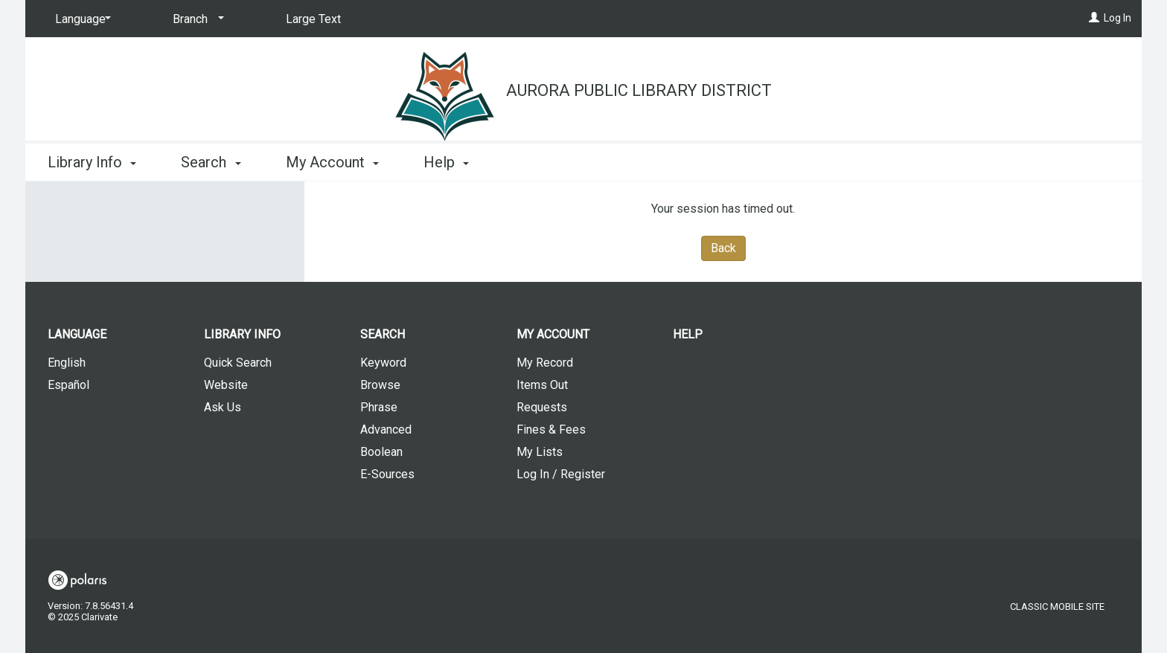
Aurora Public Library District (639, 90)
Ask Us (222, 407)
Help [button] (446, 162)
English (67, 363)
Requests (542, 407)
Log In (1117, 18)
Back (723, 248)
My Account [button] (332, 162)
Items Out (542, 385)
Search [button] (210, 162)
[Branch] (195, 19)
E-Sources (387, 474)
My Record (545, 363)
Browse (380, 385)
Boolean (381, 452)
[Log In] (1094, 18)
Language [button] (77, 334)
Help (688, 334)
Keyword (383, 363)
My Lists (540, 452)
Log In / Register (561, 474)
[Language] (80, 19)
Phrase (378, 407)
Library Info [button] (92, 162)
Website (226, 385)
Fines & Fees (551, 429)
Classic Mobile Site (1057, 606)
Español (68, 385)
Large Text (313, 19)
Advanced (386, 429)
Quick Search (238, 363)
